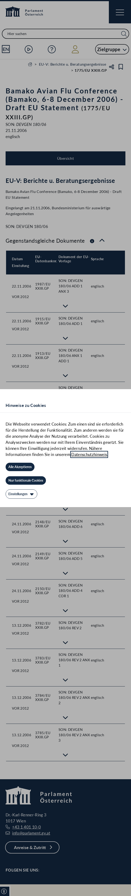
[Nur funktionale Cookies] (26, 480)
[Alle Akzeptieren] (20, 467)
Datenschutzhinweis (89, 454)
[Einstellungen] (21, 494)
